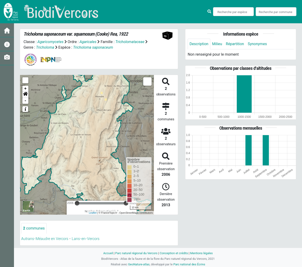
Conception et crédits (174, 253)
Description (199, 44)
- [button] (25, 101)
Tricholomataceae (129, 42)
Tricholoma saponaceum (93, 47)
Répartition (235, 44)
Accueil (108, 253)
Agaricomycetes (50, 42)
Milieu (217, 44)
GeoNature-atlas (139, 264)
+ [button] (25, 88)
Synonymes (257, 44)
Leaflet (92, 212)
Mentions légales (201, 253)
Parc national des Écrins (189, 264)
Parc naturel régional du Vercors (136, 253)
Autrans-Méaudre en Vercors (44, 239)
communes (34, 228)
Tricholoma (45, 47)
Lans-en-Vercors (85, 239)
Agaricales (87, 42)
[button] (25, 95)
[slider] (77, 203)
